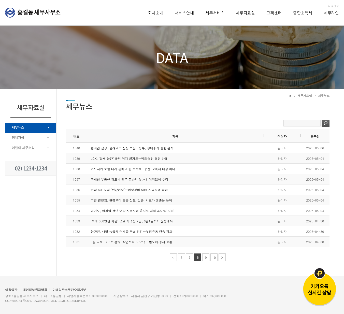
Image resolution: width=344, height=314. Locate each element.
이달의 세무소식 (23, 148)
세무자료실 (245, 13)
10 (214, 257)
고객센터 (274, 13)
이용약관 (11, 290)
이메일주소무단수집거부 (69, 290)
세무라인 (331, 13)
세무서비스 (214, 13)
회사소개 (155, 13)
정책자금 (18, 137)
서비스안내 (184, 13)
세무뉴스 (18, 127)
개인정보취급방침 (35, 290)
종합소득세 (302, 13)
